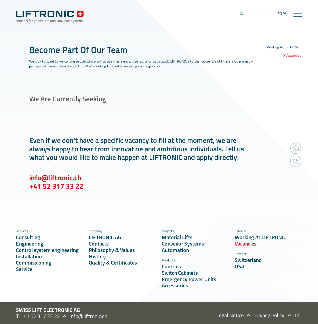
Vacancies (293, 55)
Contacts (99, 244)
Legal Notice (230, 315)
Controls (171, 266)
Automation (175, 250)
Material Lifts (177, 237)
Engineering (29, 244)
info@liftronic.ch (55, 183)
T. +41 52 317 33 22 (38, 316)
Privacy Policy (268, 315)
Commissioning (33, 263)
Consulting (28, 237)
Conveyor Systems (183, 244)
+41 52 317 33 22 (56, 191)
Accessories (175, 285)
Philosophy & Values (112, 250)
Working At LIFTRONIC (284, 47)
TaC (298, 315)
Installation (29, 256)
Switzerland (248, 260)
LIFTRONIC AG (105, 237)
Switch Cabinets (180, 273)
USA (239, 266)
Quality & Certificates (113, 263)
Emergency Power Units (189, 279)
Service (24, 269)
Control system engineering (47, 250)
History (97, 256)
